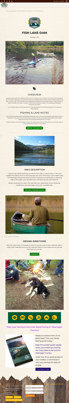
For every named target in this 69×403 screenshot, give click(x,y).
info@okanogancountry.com (12, 390)
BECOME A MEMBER (59, 1)
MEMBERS (17, 397)
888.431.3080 (8, 388)
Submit (30, 395)
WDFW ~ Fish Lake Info (34, 128)
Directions (34, 254)
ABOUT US (9, 397)
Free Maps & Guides (43, 369)
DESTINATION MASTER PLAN (13, 400)
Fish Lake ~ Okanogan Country (34, 190)
